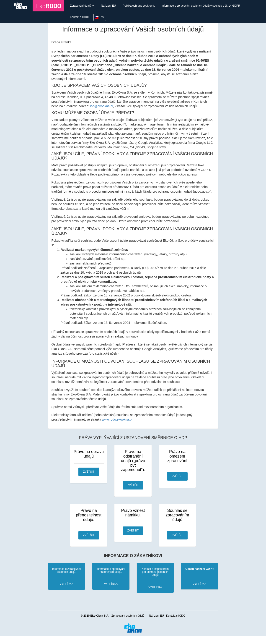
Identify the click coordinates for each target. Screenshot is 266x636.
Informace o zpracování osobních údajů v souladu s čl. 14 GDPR (201, 5)
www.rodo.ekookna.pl (117, 419)
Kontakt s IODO (79, 17)
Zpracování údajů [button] (82, 5)
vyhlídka (66, 584)
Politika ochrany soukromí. (139, 5)
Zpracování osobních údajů (128, 615)
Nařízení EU (108, 5)
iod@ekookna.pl (101, 106)
